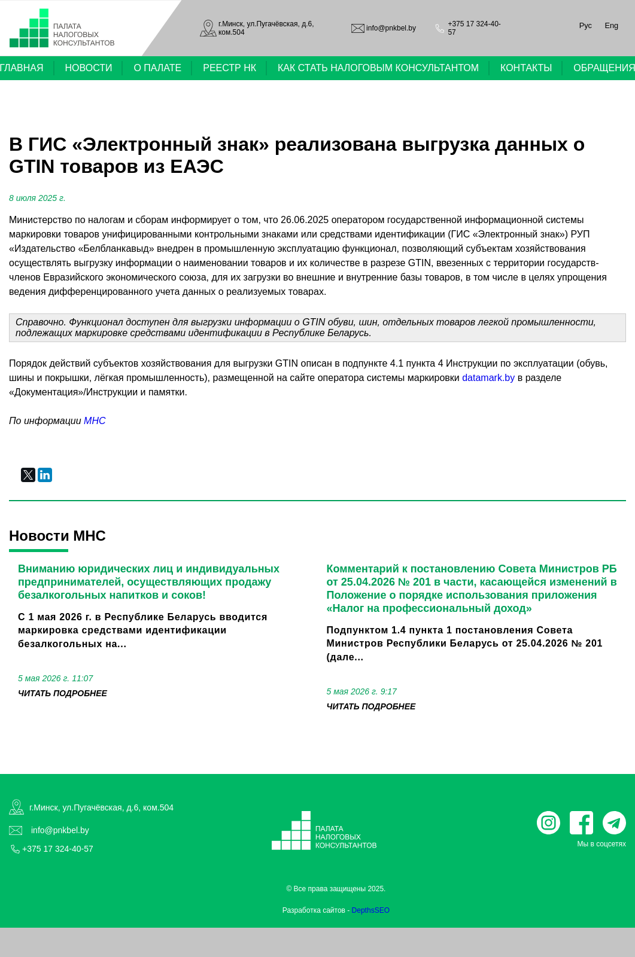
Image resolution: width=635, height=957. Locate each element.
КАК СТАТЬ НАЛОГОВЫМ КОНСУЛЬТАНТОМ (378, 68)
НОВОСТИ (89, 68)
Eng (611, 25)
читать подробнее (62, 693)
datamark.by (488, 378)
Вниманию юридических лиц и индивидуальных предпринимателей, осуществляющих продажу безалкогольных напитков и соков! (148, 582)
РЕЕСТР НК (229, 68)
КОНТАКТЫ (526, 68)
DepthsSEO (371, 910)
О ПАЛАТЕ (157, 68)
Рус (585, 25)
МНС (94, 421)
